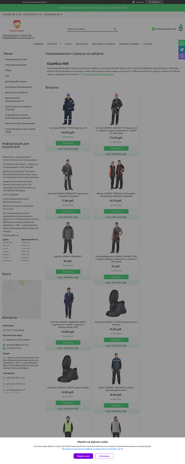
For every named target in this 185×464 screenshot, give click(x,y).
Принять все (83, 456)
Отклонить (105, 456)
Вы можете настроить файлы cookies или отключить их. (91, 449)
